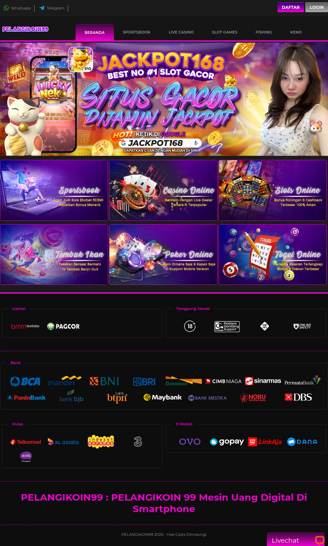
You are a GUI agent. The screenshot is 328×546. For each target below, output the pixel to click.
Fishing (264, 32)
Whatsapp (17, 8)
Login (317, 7)
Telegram (51, 8)
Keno (296, 32)
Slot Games (225, 32)
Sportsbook (136, 32)
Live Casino (181, 32)
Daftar (291, 7)
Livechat (296, 540)
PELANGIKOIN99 (138, 534)
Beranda (95, 32)
